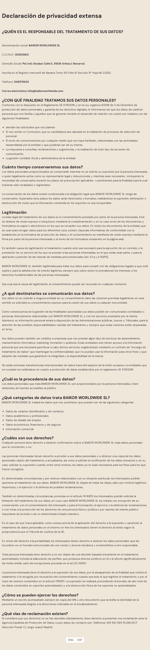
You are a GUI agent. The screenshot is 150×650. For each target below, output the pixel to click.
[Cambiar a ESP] (79, 639)
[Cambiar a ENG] (70, 639)
